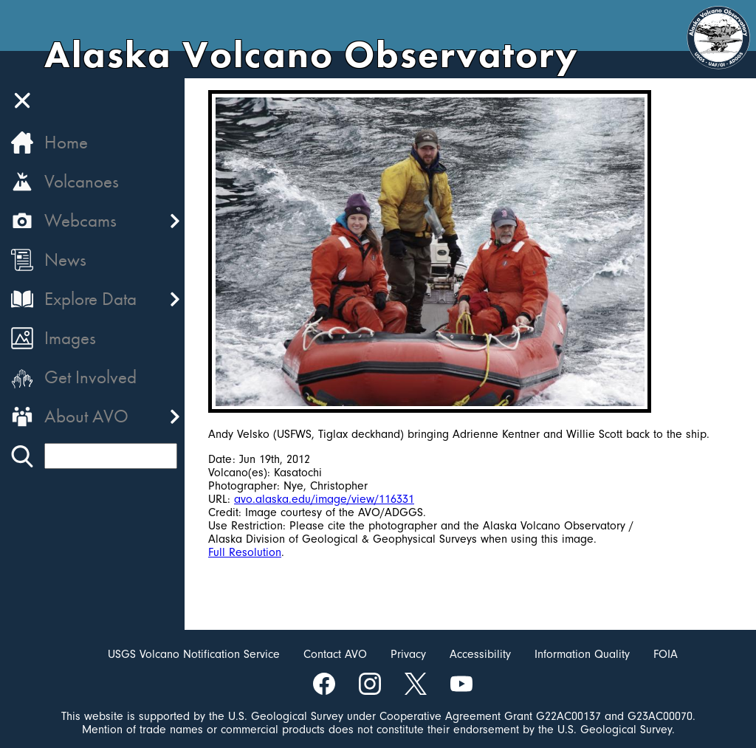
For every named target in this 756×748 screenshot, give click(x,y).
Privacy (408, 654)
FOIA (665, 654)
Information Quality (582, 654)
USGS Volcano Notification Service (194, 654)
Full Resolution (244, 552)
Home (66, 142)
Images (70, 338)
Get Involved (90, 377)
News (65, 259)
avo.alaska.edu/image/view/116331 (324, 499)
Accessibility (480, 654)
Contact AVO (335, 654)
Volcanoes (81, 181)
